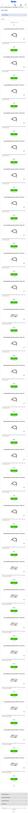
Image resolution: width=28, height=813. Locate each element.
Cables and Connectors (7, 7)
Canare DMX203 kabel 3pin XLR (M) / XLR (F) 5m (14, 29)
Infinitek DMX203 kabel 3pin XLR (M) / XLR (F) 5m (14, 393)
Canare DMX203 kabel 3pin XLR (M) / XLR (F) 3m (14, 197)
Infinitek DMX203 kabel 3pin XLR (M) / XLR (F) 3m (14, 449)
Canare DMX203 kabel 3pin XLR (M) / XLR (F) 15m (14, 225)
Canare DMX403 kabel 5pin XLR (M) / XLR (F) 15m (14, 617)
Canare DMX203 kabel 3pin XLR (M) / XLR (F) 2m (14, 85)
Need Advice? (4, 804)
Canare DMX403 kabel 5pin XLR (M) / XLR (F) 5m (14, 701)
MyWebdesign (14, 809)
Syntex (2, 7)
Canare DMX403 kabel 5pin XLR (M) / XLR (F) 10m (14, 645)
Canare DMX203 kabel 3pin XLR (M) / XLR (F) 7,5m (14, 57)
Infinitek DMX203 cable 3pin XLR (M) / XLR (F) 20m (14, 477)
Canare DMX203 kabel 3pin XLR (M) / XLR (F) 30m (14, 113)
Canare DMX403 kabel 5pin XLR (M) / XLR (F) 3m (14, 729)
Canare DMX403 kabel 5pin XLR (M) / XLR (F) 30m (14, 309)
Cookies (20, 808)
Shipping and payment (6, 797)
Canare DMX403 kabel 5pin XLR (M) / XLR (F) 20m (14, 589)
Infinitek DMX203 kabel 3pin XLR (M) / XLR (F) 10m (14, 533)
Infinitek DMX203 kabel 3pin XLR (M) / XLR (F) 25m (14, 281)
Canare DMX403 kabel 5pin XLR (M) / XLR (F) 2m (14, 757)
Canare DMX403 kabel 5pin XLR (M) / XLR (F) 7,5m (14, 673)
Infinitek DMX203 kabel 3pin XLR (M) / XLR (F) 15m (14, 337)
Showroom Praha (5, 800)
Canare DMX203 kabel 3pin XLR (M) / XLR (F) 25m (14, 141)
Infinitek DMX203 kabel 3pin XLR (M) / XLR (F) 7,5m (14, 365)
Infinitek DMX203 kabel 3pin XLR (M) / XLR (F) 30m (14, 421)
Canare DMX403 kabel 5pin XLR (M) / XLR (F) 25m (14, 561)
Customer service (5, 794)
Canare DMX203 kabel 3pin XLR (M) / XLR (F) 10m (14, 253)
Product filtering (5, 14)
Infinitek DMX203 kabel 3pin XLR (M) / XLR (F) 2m (14, 505)
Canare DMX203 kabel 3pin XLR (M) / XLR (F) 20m (14, 169)
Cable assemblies (15, 7)
